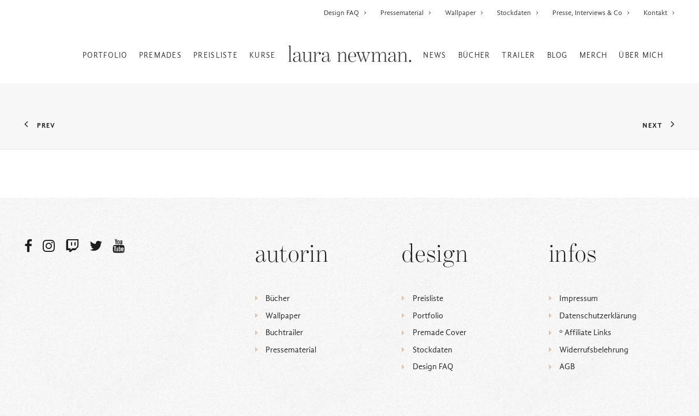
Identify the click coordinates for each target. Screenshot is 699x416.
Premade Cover (439, 332)
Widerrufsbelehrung (594, 350)
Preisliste (215, 55)
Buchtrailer (284, 332)
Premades (160, 55)
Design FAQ (345, 13)
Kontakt (659, 13)
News (434, 55)
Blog (557, 55)
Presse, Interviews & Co (591, 13)
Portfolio (105, 55)
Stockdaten (518, 13)
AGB (567, 367)
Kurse (262, 55)
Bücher (474, 55)
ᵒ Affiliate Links (585, 332)
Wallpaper (464, 13)
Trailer (518, 55)
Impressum (578, 298)
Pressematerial (406, 13)
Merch (594, 55)
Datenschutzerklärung (598, 316)
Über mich (641, 55)
